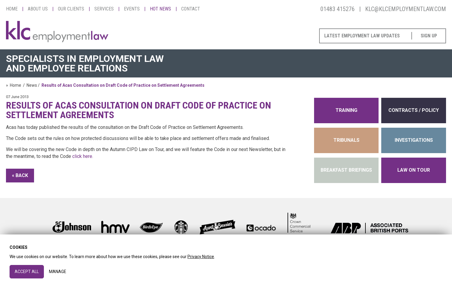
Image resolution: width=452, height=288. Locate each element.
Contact (190, 9)
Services (104, 9)
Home (12, 9)
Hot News (160, 9)
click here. (82, 156)
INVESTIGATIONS (414, 140)
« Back (20, 175)
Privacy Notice (200, 256)
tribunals (346, 140)
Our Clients (71, 9)
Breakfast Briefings (346, 170)
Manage (57, 271)
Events (132, 9)
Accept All (27, 271)
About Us (38, 9)
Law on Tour (413, 170)
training (346, 110)
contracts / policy (413, 110)
